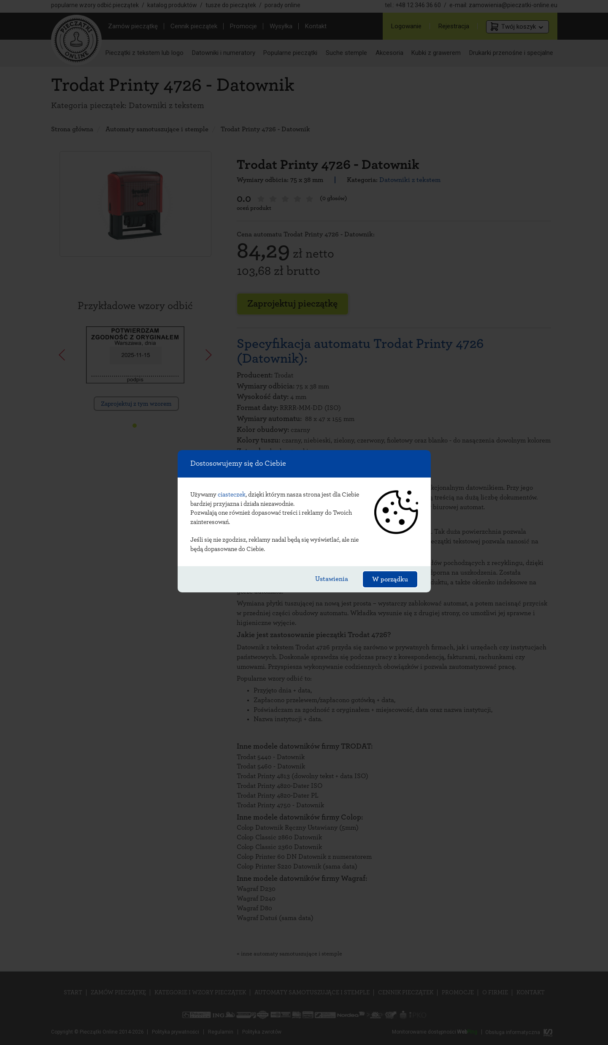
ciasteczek (232, 494)
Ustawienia (331, 578)
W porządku (390, 579)
